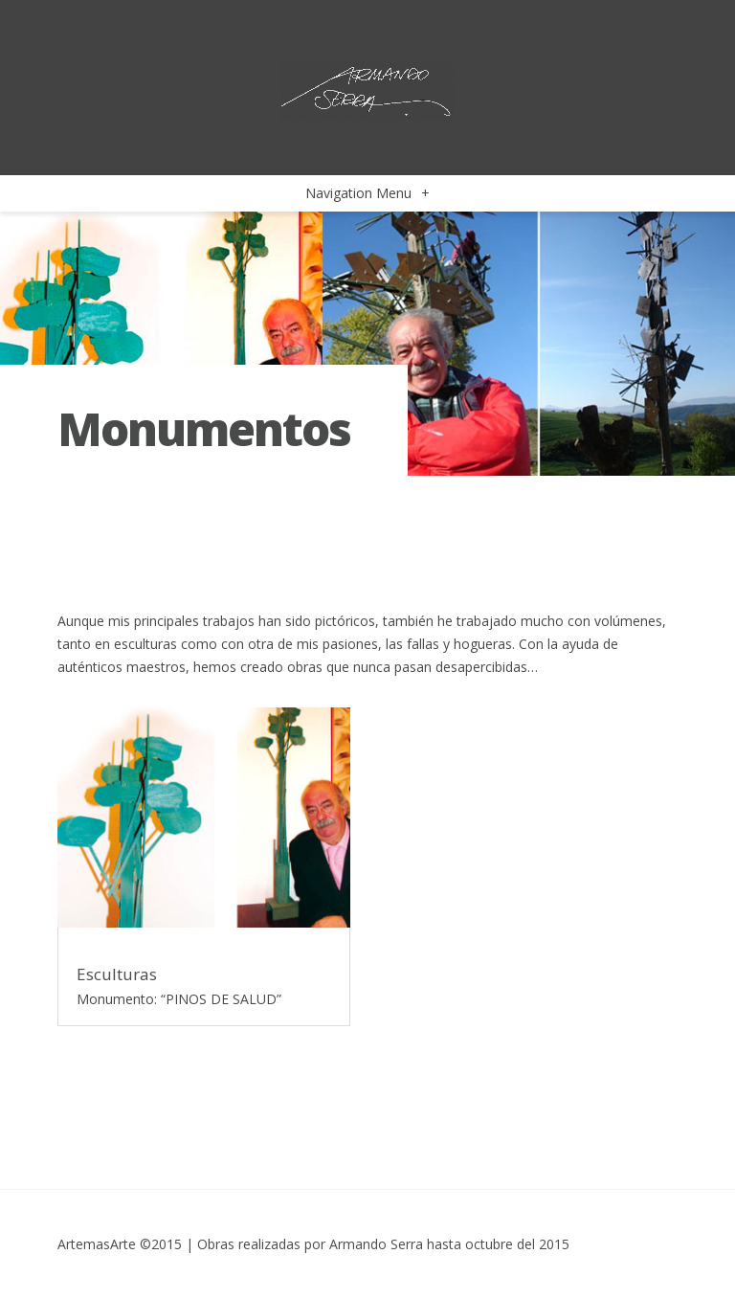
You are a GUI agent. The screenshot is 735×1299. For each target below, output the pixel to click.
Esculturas (117, 974)
